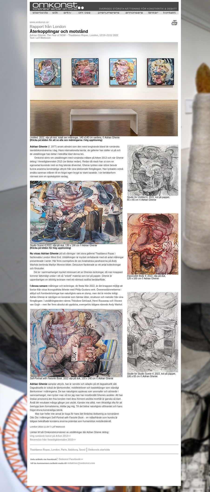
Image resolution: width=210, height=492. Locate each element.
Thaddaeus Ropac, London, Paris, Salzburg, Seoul (58, 449)
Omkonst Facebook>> (71, 459)
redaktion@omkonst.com (81, 463)
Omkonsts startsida (99, 449)
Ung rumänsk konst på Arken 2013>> (50, 436)
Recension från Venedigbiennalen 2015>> (53, 439)
